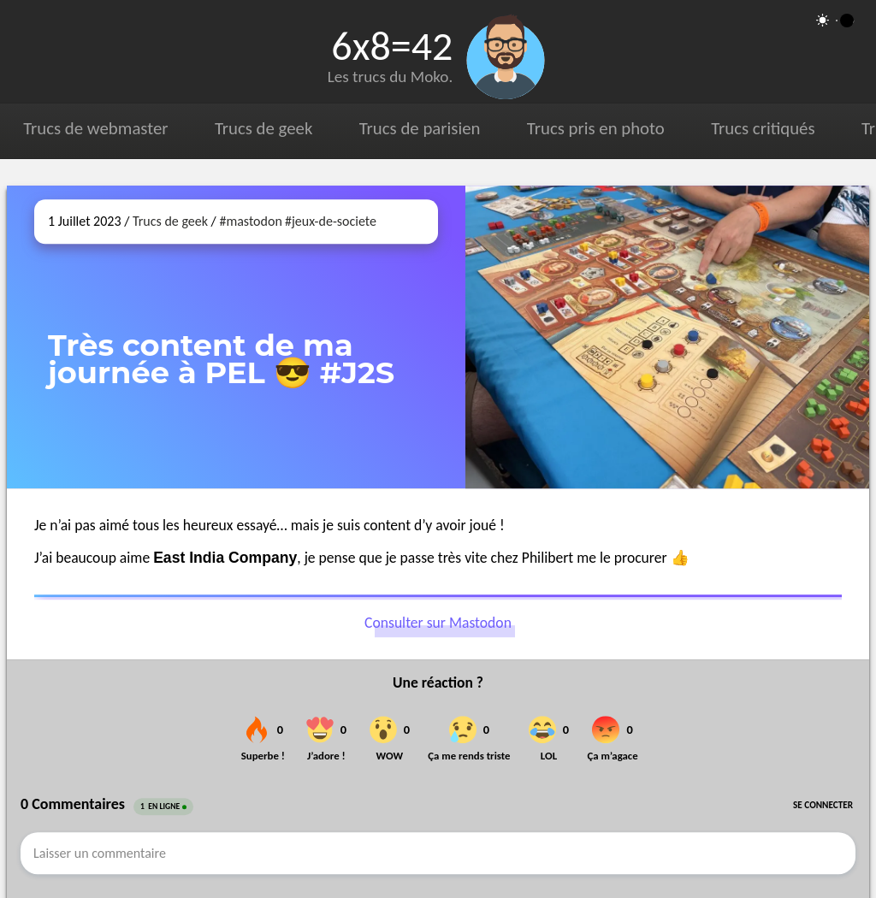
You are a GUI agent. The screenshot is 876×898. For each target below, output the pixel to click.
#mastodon (250, 221)
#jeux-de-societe (330, 221)
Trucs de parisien (420, 128)
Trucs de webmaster (95, 128)
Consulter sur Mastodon (438, 623)
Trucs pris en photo (596, 128)
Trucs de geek (263, 128)
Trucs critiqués (762, 128)
